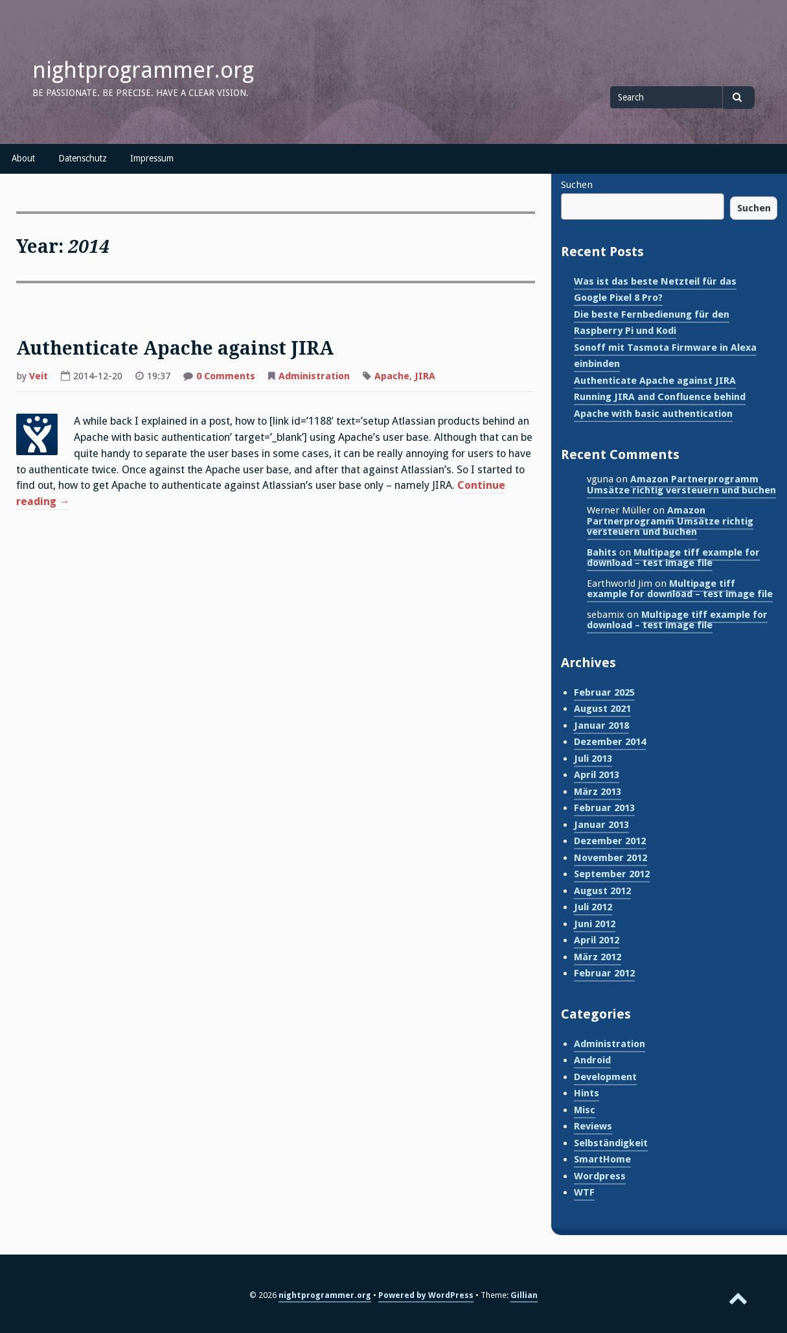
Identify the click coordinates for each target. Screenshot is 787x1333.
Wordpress (600, 1176)
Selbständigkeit (611, 1143)
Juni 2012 (594, 924)
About (23, 158)
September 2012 (612, 874)
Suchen (577, 185)
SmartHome (602, 1159)
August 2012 (602, 891)
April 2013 (596, 775)
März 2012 (597, 957)
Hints (586, 1093)
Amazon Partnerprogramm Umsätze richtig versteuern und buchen (681, 484)
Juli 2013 (593, 758)
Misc (584, 1110)
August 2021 (602, 708)
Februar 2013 (604, 808)
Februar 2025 (604, 692)
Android (592, 1060)
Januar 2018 (601, 725)
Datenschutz (82, 158)
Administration (314, 376)
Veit (38, 376)
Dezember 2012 (610, 841)
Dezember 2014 (610, 742)
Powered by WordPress (425, 1295)
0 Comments (225, 376)
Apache (391, 376)
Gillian (524, 1295)
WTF (584, 1192)
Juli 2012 (593, 907)
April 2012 (596, 940)
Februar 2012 (604, 973)
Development (605, 1077)
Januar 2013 (601, 825)
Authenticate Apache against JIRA (175, 348)
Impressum (152, 158)
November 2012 (610, 858)
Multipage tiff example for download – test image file (673, 558)
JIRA (425, 376)
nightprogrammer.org (143, 70)
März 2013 (597, 791)
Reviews (593, 1126)
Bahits (602, 552)
